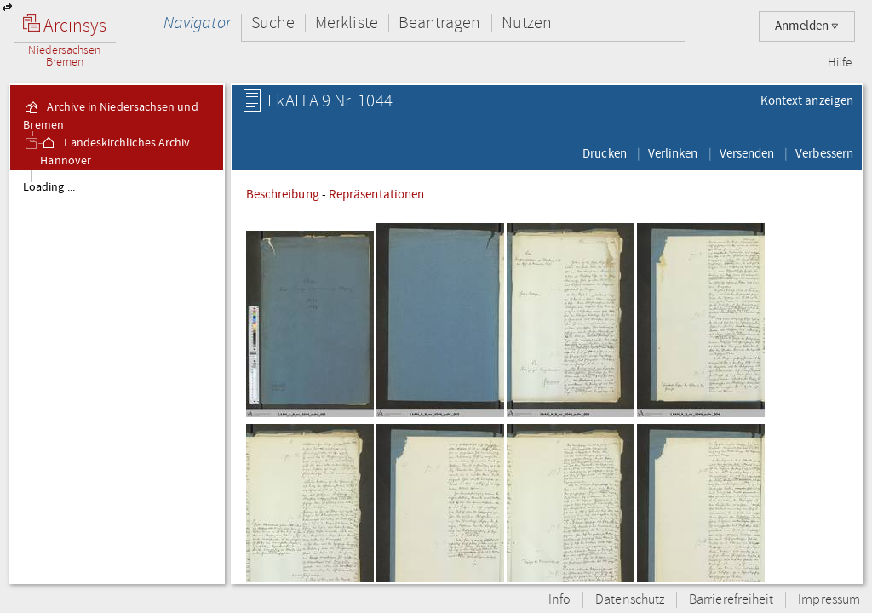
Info (559, 600)
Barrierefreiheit (731, 600)
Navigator (197, 22)
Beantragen (440, 22)
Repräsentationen (376, 194)
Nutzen (527, 22)
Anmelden (807, 26)
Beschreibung (282, 194)
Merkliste (346, 22)
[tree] (116, 376)
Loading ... (49, 187)
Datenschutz (629, 600)
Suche (273, 22)
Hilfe (840, 63)
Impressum (829, 600)
